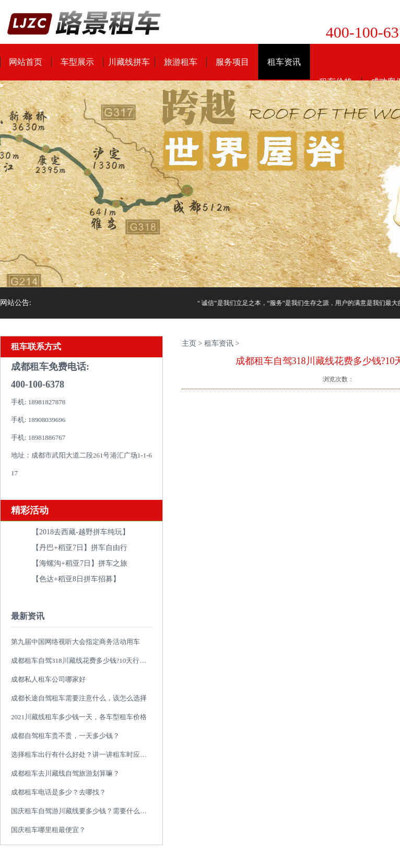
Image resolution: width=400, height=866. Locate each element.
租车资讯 (284, 61)
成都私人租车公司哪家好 (48, 679)
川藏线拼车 (129, 61)
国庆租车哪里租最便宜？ (48, 830)
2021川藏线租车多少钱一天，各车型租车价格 (79, 717)
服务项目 (232, 61)
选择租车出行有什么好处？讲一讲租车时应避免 (82, 754)
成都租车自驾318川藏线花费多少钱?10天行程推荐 (85, 660)
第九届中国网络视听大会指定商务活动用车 (75, 642)
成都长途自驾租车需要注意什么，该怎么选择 (79, 698)
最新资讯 (27, 616)
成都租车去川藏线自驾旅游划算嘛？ (65, 773)
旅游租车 (180, 61)
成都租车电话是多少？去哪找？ (58, 792)
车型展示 (77, 61)
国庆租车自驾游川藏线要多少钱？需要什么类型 (82, 811)
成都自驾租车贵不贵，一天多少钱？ (65, 736)
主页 (189, 343)
